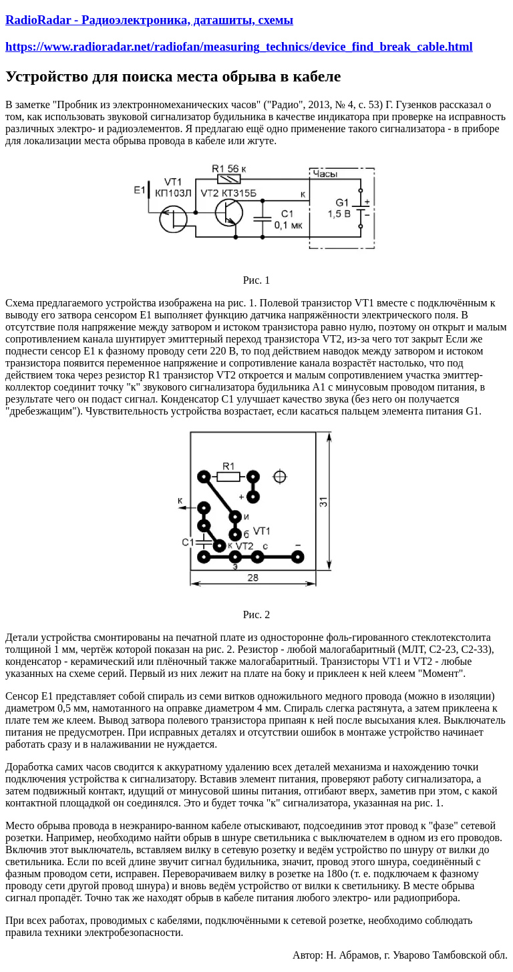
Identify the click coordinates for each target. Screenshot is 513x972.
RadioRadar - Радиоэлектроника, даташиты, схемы (149, 20)
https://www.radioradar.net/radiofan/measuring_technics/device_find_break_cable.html (239, 46)
